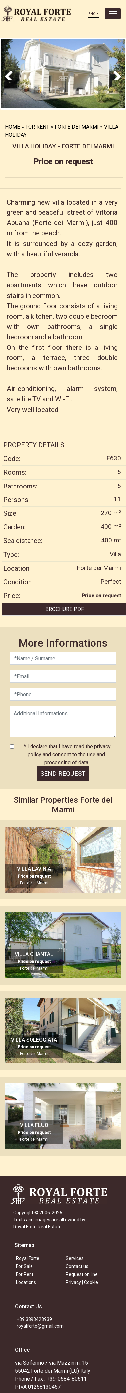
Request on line (82, 1273)
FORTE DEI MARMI (77, 126)
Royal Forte (27, 1257)
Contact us (77, 1265)
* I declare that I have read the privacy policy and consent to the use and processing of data (66, 753)
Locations (26, 1281)
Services (75, 1257)
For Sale (24, 1265)
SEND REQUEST (63, 772)
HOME (12, 126)
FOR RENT (37, 126)
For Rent (24, 1273)
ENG (91, 14)
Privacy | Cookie (82, 1281)
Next (114, 73)
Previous (11, 73)
